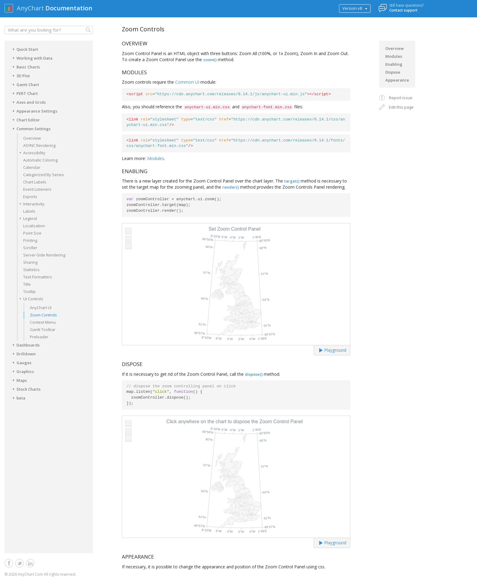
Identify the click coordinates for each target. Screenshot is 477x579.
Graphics (22, 371)
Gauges (20, 362)
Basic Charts (25, 67)
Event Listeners (37, 189)
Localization (34, 225)
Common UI (187, 82)
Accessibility (31, 152)
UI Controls (30, 298)
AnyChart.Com (30, 574)
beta (17, 398)
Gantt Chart (24, 84)
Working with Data (31, 58)
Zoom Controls (43, 315)
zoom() (210, 59)
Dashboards (25, 345)
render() (230, 187)
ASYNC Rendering (39, 145)
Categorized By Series (43, 174)
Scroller (30, 247)
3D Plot (20, 75)
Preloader (39, 337)
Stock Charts (25, 389)
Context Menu (43, 322)
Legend (27, 218)
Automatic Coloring (40, 160)
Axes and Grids (28, 102)
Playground (332, 350)
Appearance (397, 80)
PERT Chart (24, 93)
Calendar (31, 167)
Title (27, 284)
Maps (18, 380)
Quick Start (24, 49)
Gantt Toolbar (42, 329)
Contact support (403, 10)
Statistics (31, 269)
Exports (30, 196)
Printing (30, 240)
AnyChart (30, 8)
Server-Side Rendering (44, 255)
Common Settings (30, 128)
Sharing (30, 262)
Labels (29, 211)
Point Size (32, 233)
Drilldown (23, 354)
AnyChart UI (40, 307)
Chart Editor (25, 120)
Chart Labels (34, 182)
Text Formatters (37, 277)
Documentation (68, 8)
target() (291, 181)
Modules (155, 158)
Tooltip (29, 291)
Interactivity (30, 204)
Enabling (393, 64)
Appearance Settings (33, 111)
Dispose (392, 72)
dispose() (254, 374)
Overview (32, 138)
